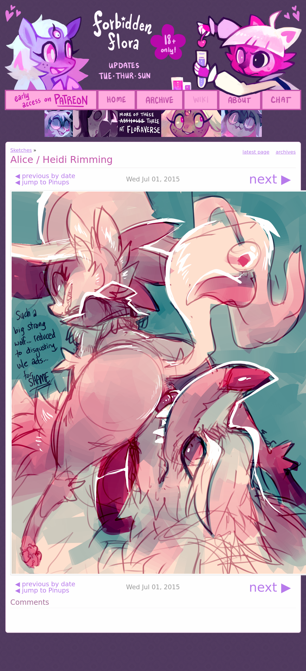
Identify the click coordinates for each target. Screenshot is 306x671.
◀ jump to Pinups (42, 182)
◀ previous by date (45, 176)
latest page (255, 152)
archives (286, 152)
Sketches (21, 150)
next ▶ (270, 179)
